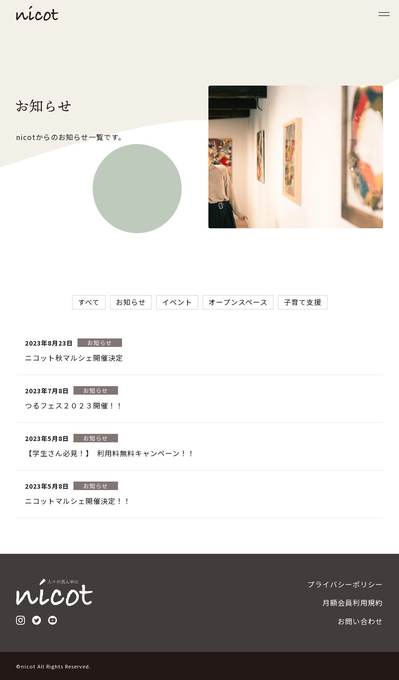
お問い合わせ (360, 621)
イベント (177, 302)
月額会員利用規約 (352, 602)
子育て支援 (303, 302)
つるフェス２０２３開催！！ (74, 406)
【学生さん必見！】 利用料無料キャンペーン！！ (110, 454)
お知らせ (131, 302)
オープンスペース (238, 302)
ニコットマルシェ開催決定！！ (78, 501)
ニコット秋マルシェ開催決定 (74, 358)
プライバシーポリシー (345, 584)
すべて (89, 302)
